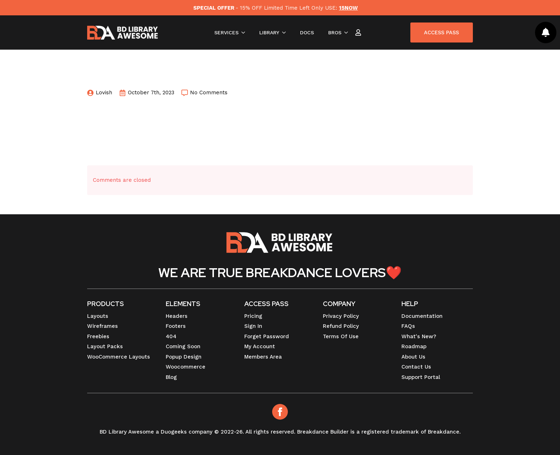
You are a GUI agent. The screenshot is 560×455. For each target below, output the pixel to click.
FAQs (408, 326)
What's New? (418, 336)
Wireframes (102, 326)
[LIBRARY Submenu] (284, 32)
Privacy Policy (341, 316)
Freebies (98, 336)
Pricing (253, 316)
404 (171, 336)
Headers (177, 316)
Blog (171, 377)
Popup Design (183, 357)
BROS (333, 33)
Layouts (97, 316)
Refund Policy (341, 326)
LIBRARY (268, 33)
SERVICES (225, 33)
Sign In (253, 326)
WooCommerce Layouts (118, 357)
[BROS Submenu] (347, 32)
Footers (176, 326)
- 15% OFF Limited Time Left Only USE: (275, 8)
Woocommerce (185, 367)
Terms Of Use (341, 336)
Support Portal (420, 377)
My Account (259, 346)
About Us (413, 357)
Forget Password (266, 336)
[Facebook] (280, 412)
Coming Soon (183, 346)
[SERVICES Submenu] (244, 32)
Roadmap (413, 346)
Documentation (421, 316)
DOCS (305, 33)
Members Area (263, 357)
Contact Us (416, 367)
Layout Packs (105, 346)
